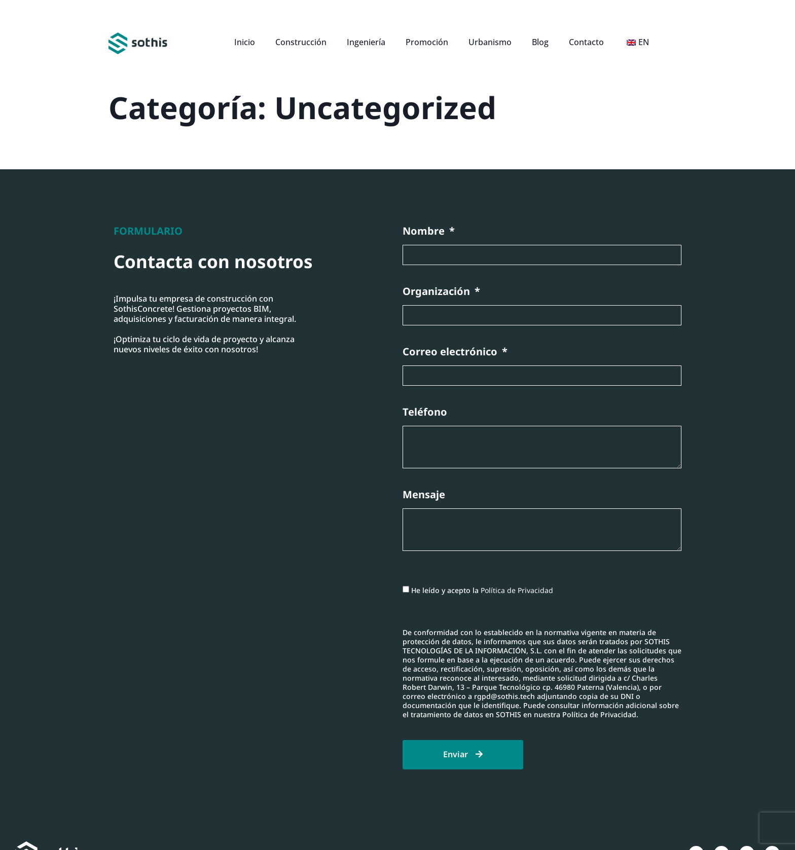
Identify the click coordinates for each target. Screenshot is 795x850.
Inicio (244, 42)
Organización (438, 291)
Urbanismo (490, 42)
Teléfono (425, 412)
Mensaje (424, 495)
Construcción (301, 42)
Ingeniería (366, 42)
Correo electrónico (451, 352)
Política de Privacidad (517, 590)
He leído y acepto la (482, 590)
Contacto (586, 42)
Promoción (427, 42)
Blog (540, 42)
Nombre (425, 231)
